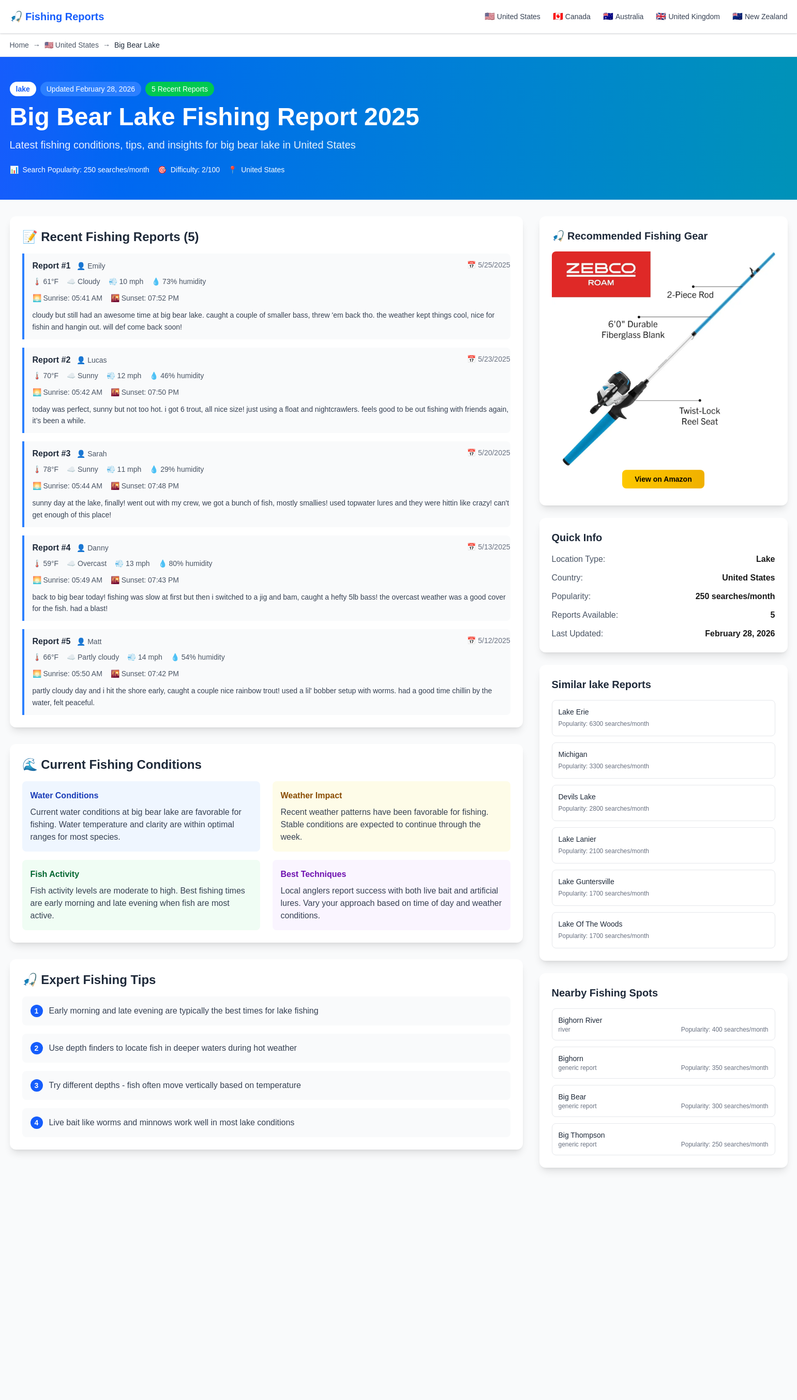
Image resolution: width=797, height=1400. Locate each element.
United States (71, 45)
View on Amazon (663, 479)
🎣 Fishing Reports (57, 16)
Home (19, 45)
